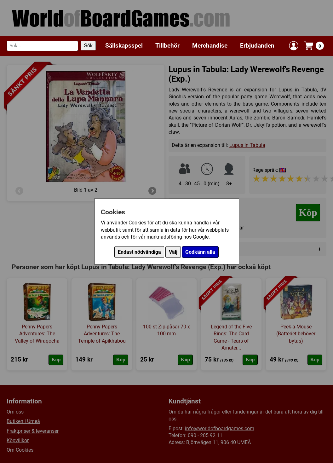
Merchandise (209, 45)
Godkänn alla (200, 252)
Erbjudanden (257, 45)
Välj (173, 252)
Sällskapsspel (124, 45)
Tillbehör (167, 45)
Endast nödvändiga (139, 252)
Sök (88, 45)
